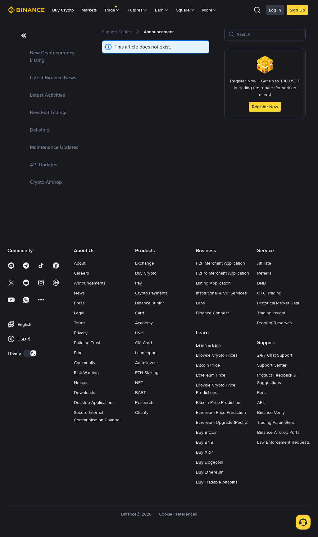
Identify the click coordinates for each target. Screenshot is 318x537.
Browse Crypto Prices (217, 355)
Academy (144, 323)
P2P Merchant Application (220, 263)
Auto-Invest (146, 362)
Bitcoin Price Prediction (218, 402)
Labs (200, 303)
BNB (261, 283)
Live (139, 333)
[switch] (30, 353)
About (79, 263)
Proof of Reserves (274, 323)
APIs (261, 402)
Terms (79, 323)
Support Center (272, 365)
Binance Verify (271, 412)
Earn (162, 10)
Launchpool (146, 352)
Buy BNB (204, 442)
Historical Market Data (278, 303)
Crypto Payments (151, 293)
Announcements (90, 283)
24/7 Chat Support (274, 355)
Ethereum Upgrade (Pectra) (222, 422)
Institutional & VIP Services (221, 293)
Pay (138, 283)
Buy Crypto (63, 10)
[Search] (269, 34)
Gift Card (143, 342)
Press (79, 303)
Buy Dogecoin (209, 462)
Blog (78, 352)
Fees (262, 392)
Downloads (84, 392)
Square (185, 10)
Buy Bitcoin (207, 432)
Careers (81, 273)
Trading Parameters (275, 422)
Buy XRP (204, 452)
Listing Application (213, 283)
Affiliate (264, 263)
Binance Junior (149, 303)
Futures (138, 10)
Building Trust (87, 342)
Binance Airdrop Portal (278, 432)
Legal (79, 313)
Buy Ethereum (209, 472)
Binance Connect (212, 313)
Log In (275, 10)
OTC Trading (269, 293)
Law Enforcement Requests (283, 442)
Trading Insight (271, 313)
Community (84, 362)
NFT (139, 382)
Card (139, 313)
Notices (81, 382)
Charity (141, 412)
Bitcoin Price (208, 365)
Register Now (265, 106)
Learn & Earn (208, 345)
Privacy (81, 333)
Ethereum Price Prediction (221, 412)
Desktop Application (93, 402)
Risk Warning (86, 372)
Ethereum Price (210, 375)
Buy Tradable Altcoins (217, 482)
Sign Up (297, 10)
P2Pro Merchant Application (222, 273)
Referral (264, 273)
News (79, 293)
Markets (89, 10)
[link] (49, 56)
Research (144, 402)
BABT (140, 392)
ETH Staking (146, 372)
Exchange (144, 263)
